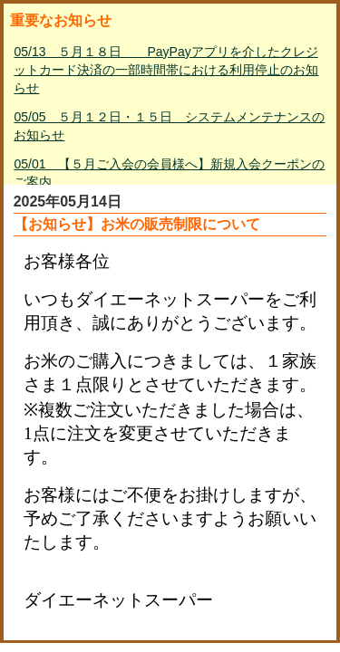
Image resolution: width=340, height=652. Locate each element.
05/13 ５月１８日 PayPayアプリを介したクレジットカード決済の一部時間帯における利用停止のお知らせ (166, 69)
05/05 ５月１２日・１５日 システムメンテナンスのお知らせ (169, 126)
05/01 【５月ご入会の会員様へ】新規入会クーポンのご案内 (169, 173)
